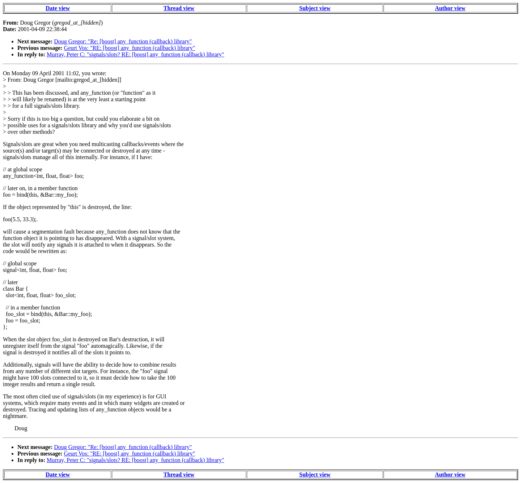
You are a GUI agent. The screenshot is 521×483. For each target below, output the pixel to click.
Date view (58, 8)
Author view (450, 8)
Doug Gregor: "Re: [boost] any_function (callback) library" (123, 41)
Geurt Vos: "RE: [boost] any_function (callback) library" (129, 48)
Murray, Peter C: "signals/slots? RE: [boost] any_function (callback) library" (135, 54)
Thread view (179, 8)
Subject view (315, 8)
